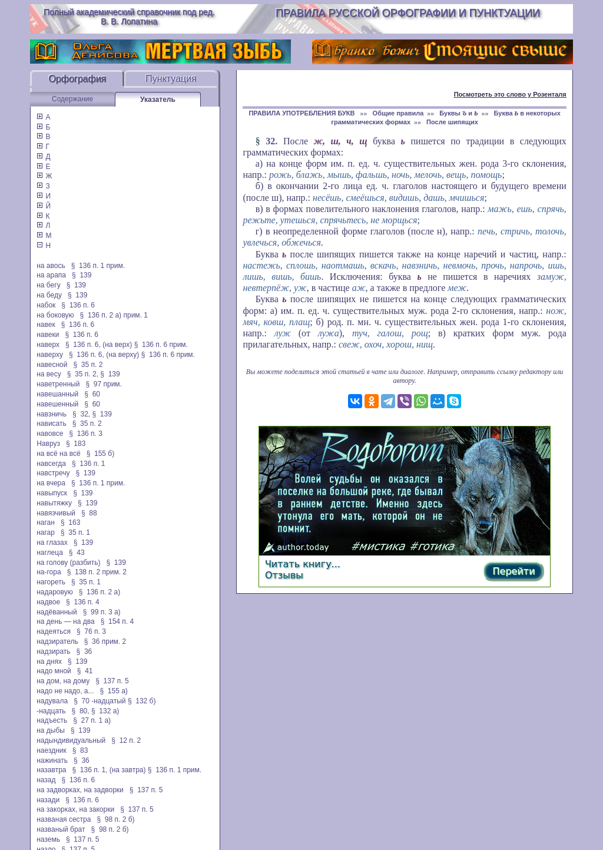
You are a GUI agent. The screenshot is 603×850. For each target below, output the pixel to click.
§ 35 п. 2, (82, 374)
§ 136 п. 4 (83, 602)
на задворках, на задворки (80, 790)
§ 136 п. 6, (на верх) (98, 344)
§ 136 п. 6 (78, 305)
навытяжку (54, 503)
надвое (48, 602)
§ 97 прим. (103, 384)
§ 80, (81, 711)
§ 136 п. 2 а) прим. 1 (114, 315)
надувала (52, 701)
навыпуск (52, 493)
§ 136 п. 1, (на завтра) (109, 770)
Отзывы (284, 575)
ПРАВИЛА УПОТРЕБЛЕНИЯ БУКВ (302, 113)
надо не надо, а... (65, 691)
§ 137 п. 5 (112, 681)
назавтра (51, 770)
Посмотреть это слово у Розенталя (510, 94)
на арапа (51, 275)
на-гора (49, 572)
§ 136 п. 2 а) (100, 592)
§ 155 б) (101, 453)
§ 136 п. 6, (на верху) (104, 354)
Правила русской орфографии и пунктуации (408, 13)
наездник (52, 750)
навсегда (51, 463)
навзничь (52, 414)
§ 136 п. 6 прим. (161, 344)
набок (46, 305)
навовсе (50, 433)
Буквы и (458, 113)
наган (46, 522)
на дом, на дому (63, 681)
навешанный (57, 394)
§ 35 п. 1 (75, 532)
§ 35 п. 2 (87, 364)
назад (46, 780)
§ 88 (89, 513)
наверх (48, 344)
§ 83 (80, 750)
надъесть (52, 720)
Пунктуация (171, 79)
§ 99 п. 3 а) (102, 612)
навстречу (53, 473)
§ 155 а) (113, 691)
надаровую (54, 592)
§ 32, (81, 414)
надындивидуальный (71, 740)
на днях (49, 661)
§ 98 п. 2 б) (115, 819)
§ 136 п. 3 (85, 433)
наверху (50, 354)
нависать (52, 423)
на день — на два (65, 621)
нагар (46, 532)
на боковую (55, 315)
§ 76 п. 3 (91, 631)
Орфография (77, 79)
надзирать (53, 651)
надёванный (57, 612)
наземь (48, 839)
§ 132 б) (143, 701)
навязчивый (56, 513)
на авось (51, 266)
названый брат (61, 829)
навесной (52, 364)
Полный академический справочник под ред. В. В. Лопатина (129, 16)
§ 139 (81, 275)
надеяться (54, 631)
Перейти (513, 571)
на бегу (48, 285)
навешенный (57, 404)
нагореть (51, 582)
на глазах (52, 542)
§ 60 (92, 394)
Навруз (48, 443)
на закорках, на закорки (75, 809)
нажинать (52, 760)
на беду (49, 295)
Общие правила (398, 113)
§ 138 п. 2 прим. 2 (97, 572)
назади (48, 800)
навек (46, 324)
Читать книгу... (302, 564)
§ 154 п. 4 (117, 621)
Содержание (72, 99)
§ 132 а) (105, 711)
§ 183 (75, 443)
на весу (49, 374)
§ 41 (85, 671)
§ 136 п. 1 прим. (98, 266)
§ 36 (84, 651)
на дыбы (51, 730)
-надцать (51, 711)
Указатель (157, 99)
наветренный (58, 384)
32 (270, 141)
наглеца (50, 552)
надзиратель (57, 641)
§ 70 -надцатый (99, 701)
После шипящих (452, 121)
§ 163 (70, 522)
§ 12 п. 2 (126, 740)
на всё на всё (58, 453)
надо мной (54, 671)
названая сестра (64, 819)
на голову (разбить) (68, 562)
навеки (48, 334)
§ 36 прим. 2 (105, 641)
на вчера (51, 483)
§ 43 (77, 552)
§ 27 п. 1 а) (92, 720)
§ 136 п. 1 (88, 463)
